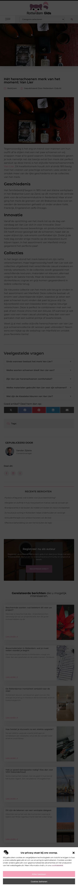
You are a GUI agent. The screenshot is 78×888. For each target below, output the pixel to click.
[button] (73, 852)
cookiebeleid (57, 865)
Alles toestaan (39, 874)
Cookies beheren (39, 881)
